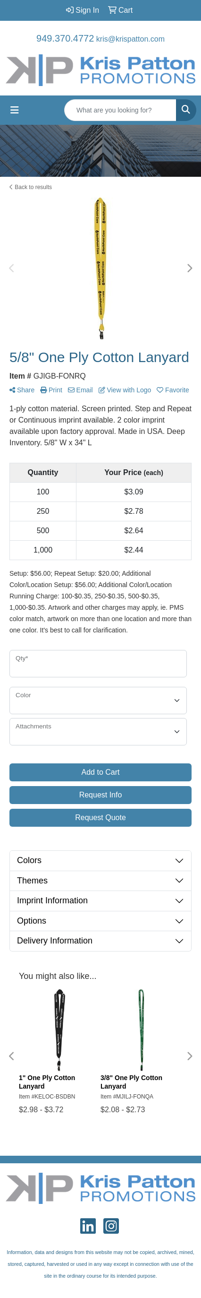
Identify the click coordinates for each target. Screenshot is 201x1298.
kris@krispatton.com (130, 39)
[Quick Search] (120, 110)
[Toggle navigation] (15, 110)
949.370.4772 (65, 38)
